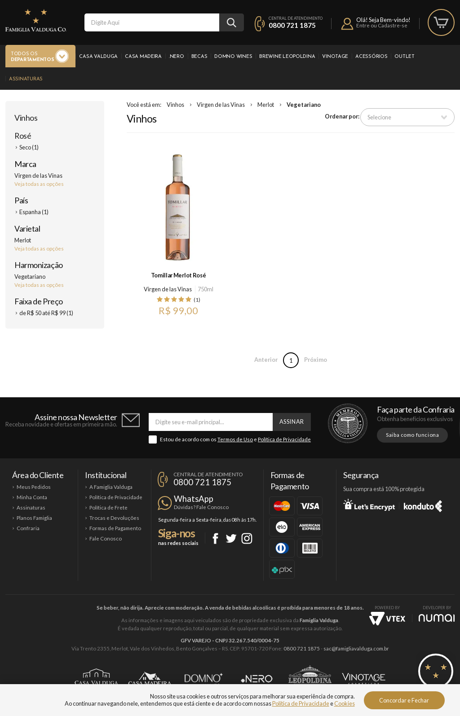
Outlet (404, 56)
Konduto (423, 505)
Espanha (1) (34, 211)
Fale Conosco (105, 538)
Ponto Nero (256, 679)
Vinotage (335, 56)
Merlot (265, 104)
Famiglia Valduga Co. (35, 20)
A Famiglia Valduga (111, 487)
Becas (199, 56)
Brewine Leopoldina (287, 56)
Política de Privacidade (284, 439)
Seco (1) (29, 147)
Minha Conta (32, 497)
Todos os (32, 57)
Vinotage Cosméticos (363, 679)
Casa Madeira (143, 56)
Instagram (246, 538)
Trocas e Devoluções (114, 518)
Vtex (387, 618)
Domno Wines (233, 56)
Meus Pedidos (34, 487)
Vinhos (25, 118)
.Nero (176, 56)
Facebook (215, 538)
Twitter (231, 538)
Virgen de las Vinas (221, 104)
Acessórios (371, 56)
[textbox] (151, 22)
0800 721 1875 (292, 25)
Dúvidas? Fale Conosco (201, 507)
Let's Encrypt (369, 505)
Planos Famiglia (34, 518)
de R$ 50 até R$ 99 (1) (46, 312)
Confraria (28, 528)
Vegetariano (304, 104)
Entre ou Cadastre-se (381, 25)
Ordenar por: (342, 116)
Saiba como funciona (412, 435)
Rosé (22, 136)
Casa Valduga (98, 56)
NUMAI (437, 618)
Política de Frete (108, 507)
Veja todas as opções (39, 184)
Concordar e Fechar (404, 700)
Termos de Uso (235, 439)
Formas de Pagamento (115, 528)
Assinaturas (26, 79)
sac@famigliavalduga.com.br (356, 648)
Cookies (344, 703)
